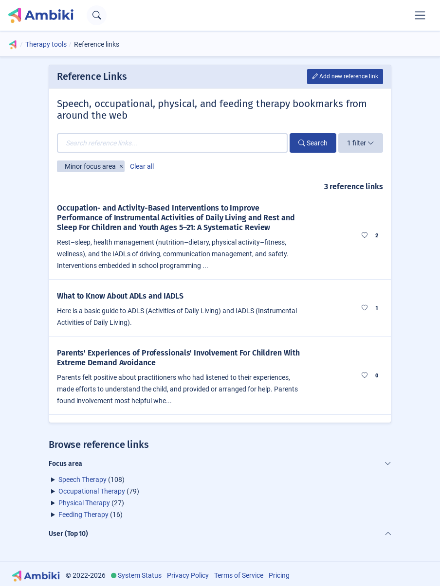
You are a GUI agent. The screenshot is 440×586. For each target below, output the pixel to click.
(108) (91, 479)
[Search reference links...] (172, 143)
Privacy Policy (188, 575)
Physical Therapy (84, 503)
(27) (91, 503)
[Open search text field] (97, 15)
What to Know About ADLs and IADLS (120, 296)
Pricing (279, 575)
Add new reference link (345, 76)
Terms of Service (238, 575)
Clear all (142, 166)
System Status (140, 575)
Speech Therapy (82, 479)
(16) (90, 514)
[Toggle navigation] (420, 15)
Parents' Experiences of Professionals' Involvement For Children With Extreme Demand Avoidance (178, 357)
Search (313, 143)
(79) (98, 491)
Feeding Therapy (83, 514)
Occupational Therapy (91, 491)
